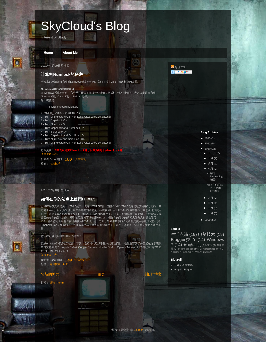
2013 (208, 138)
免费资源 (175, 252)
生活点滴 (179, 234)
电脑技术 (55, 163)
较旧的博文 (152, 274)
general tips (183, 249)
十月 (211, 158)
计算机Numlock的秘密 (62, 74)
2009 (208, 219)
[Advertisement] (101, 177)
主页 (101, 274)
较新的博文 (50, 274)
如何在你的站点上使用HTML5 (68, 199)
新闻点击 (190, 245)
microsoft (207, 249)
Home (48, 52)
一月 (211, 213)
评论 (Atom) (57, 282)
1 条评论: (81, 259)
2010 (208, 148)
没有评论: (81, 159)
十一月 (212, 153)
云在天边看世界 (183, 265)
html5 (65, 264)
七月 (211, 168)
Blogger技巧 (183, 239)
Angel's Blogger (183, 269)
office (218, 249)
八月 (211, 163)
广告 (197, 252)
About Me (70, 52)
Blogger (138, 329)
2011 (208, 143)
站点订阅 (180, 67)
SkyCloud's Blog (85, 26)
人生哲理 (207, 245)
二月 (211, 207)
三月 (211, 202)
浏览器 (206, 252)
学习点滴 (187, 252)
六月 (211, 197)
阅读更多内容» (49, 153)
